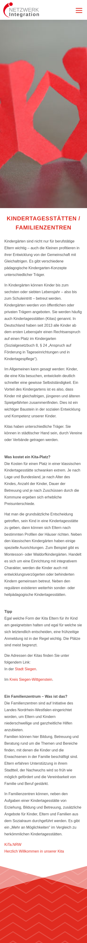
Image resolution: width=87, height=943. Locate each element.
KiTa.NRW (13, 845)
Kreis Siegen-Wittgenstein (31, 679)
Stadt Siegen (25, 669)
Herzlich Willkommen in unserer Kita (34, 851)
